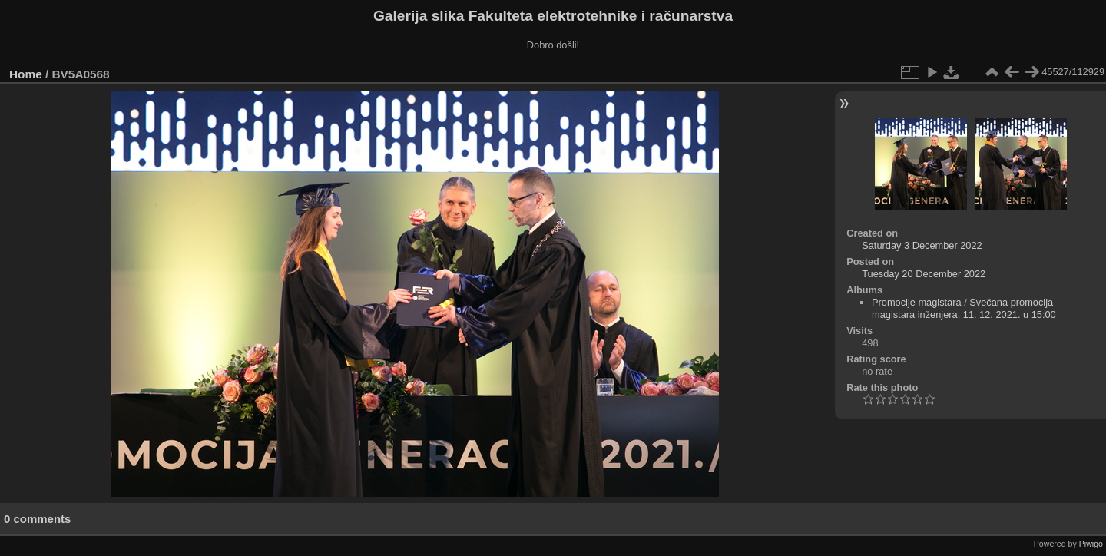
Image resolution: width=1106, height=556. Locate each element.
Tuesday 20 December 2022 (923, 274)
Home (25, 74)
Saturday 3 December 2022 (922, 245)
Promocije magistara (917, 302)
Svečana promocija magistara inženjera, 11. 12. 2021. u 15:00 (964, 308)
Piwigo (1091, 543)
